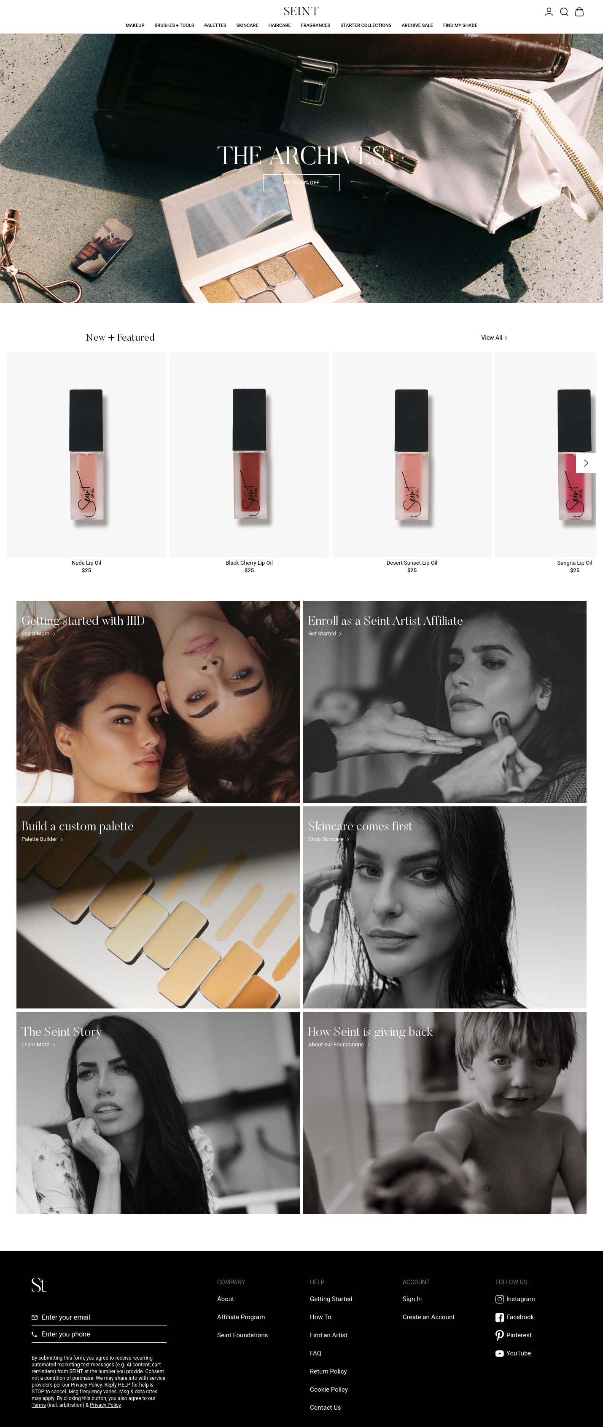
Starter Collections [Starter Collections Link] (365, 25)
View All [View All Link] (494, 337)
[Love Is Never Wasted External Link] (242, 1335)
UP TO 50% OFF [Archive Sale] (301, 183)
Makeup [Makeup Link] (135, 25)
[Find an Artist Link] (328, 1335)
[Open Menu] (548, 11)
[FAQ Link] (315, 1353)
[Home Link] (301, 11)
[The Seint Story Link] (158, 1113)
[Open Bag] (578, 11)
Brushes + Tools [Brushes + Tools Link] (174, 25)
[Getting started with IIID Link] (158, 702)
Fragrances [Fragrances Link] (316, 25)
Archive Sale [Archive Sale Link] (417, 25)
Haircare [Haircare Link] (280, 25)
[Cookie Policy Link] (329, 1389)
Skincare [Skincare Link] (247, 25)
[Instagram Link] (533, 1299)
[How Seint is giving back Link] (445, 1113)
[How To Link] (320, 1317)
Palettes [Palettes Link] (215, 25)
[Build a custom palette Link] (158, 907)
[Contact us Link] (325, 1407)
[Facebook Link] (533, 1317)
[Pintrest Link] (533, 1335)
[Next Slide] (586, 463)
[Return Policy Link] (328, 1371)
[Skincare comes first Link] (445, 907)
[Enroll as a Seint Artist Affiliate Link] (445, 702)
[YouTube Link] (533, 1353)
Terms (39, 1405)
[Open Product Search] (563, 11)
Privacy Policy (105, 1405)
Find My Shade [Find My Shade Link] (460, 25)
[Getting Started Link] (331, 1299)
